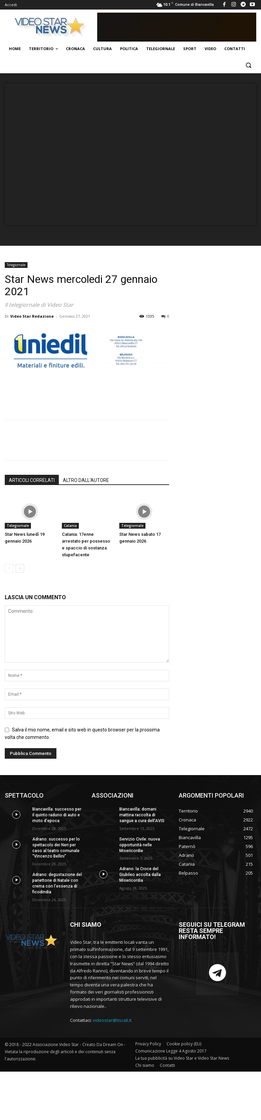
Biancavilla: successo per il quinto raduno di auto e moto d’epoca (56, 815)
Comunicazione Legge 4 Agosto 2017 (171, 1051)
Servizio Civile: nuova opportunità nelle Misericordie (139, 844)
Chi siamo (144, 1065)
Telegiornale (16, 264)
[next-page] (20, 568)
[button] (248, 65)
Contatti (167, 1065)
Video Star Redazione (32, 316)
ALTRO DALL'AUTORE (86, 480)
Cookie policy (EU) (184, 1043)
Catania (70, 525)
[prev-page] (9, 568)
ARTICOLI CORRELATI (32, 480)
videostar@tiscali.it (112, 1020)
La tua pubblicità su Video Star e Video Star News (182, 1058)
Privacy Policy (148, 1043)
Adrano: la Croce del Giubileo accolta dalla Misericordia (139, 874)
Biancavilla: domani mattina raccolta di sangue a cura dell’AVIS (141, 815)
